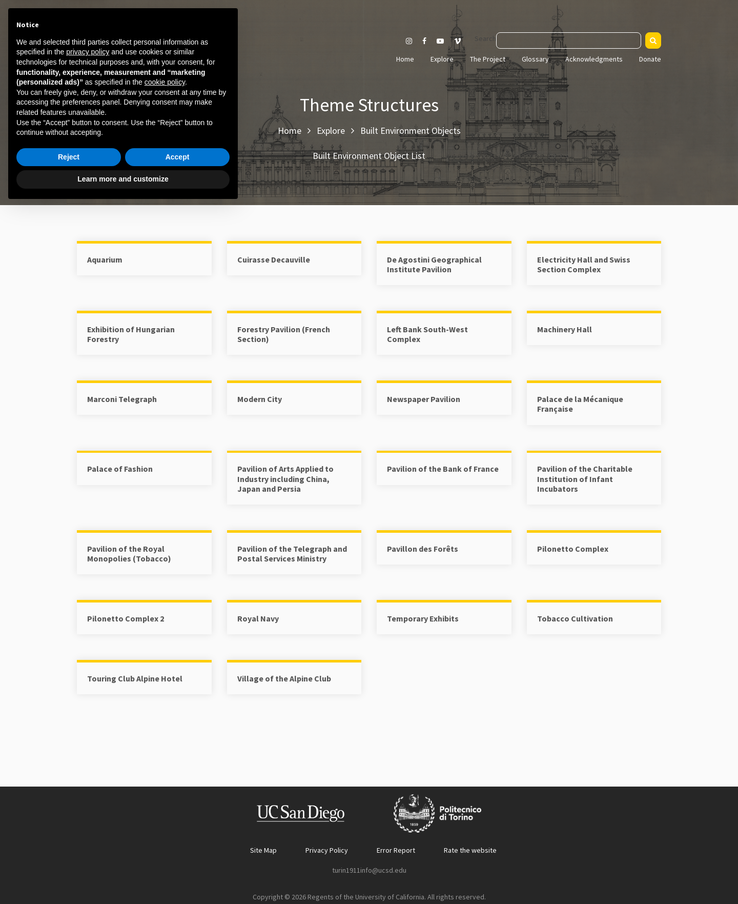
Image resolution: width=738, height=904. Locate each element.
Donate (650, 59)
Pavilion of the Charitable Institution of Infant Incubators (584, 478)
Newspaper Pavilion (423, 399)
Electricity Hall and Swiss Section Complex (583, 264)
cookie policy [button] (165, 779)
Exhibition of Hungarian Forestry (131, 334)
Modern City (259, 399)
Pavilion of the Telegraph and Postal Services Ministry (292, 554)
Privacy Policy (326, 850)
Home (405, 59)
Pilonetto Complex (572, 549)
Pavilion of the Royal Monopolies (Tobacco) (129, 554)
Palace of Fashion (120, 469)
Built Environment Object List (369, 156)
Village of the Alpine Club (284, 678)
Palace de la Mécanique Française (580, 404)
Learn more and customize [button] (122, 876)
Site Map (263, 850)
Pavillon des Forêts (422, 549)
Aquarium (104, 259)
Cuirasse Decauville (273, 259)
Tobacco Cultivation (575, 618)
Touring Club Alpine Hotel (134, 678)
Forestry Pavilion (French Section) (283, 334)
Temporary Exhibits (423, 618)
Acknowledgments (594, 59)
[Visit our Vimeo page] (462, 41)
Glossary (535, 59)
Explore (442, 59)
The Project (487, 59)
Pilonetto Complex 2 (125, 618)
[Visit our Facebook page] (424, 41)
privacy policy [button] (87, 749)
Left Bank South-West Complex (427, 334)
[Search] (653, 40)
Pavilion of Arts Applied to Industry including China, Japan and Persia (285, 478)
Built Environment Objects (410, 130)
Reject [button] (68, 854)
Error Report (396, 850)
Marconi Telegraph (122, 399)
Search (485, 38)
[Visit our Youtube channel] (440, 41)
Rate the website (470, 850)
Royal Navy (258, 618)
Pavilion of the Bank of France (443, 469)
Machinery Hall (564, 329)
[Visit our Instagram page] (409, 41)
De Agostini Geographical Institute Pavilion (434, 264)
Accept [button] (178, 854)
